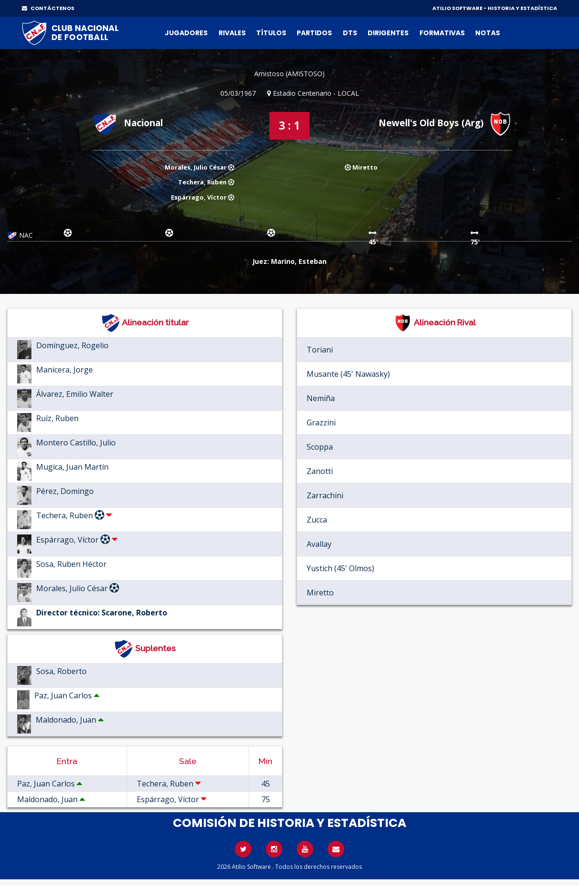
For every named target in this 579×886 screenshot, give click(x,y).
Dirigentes (388, 33)
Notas (487, 33)
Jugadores (186, 33)
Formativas (442, 33)
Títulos (271, 33)
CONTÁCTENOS (48, 8)
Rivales (232, 33)
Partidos (314, 33)
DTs (350, 33)
